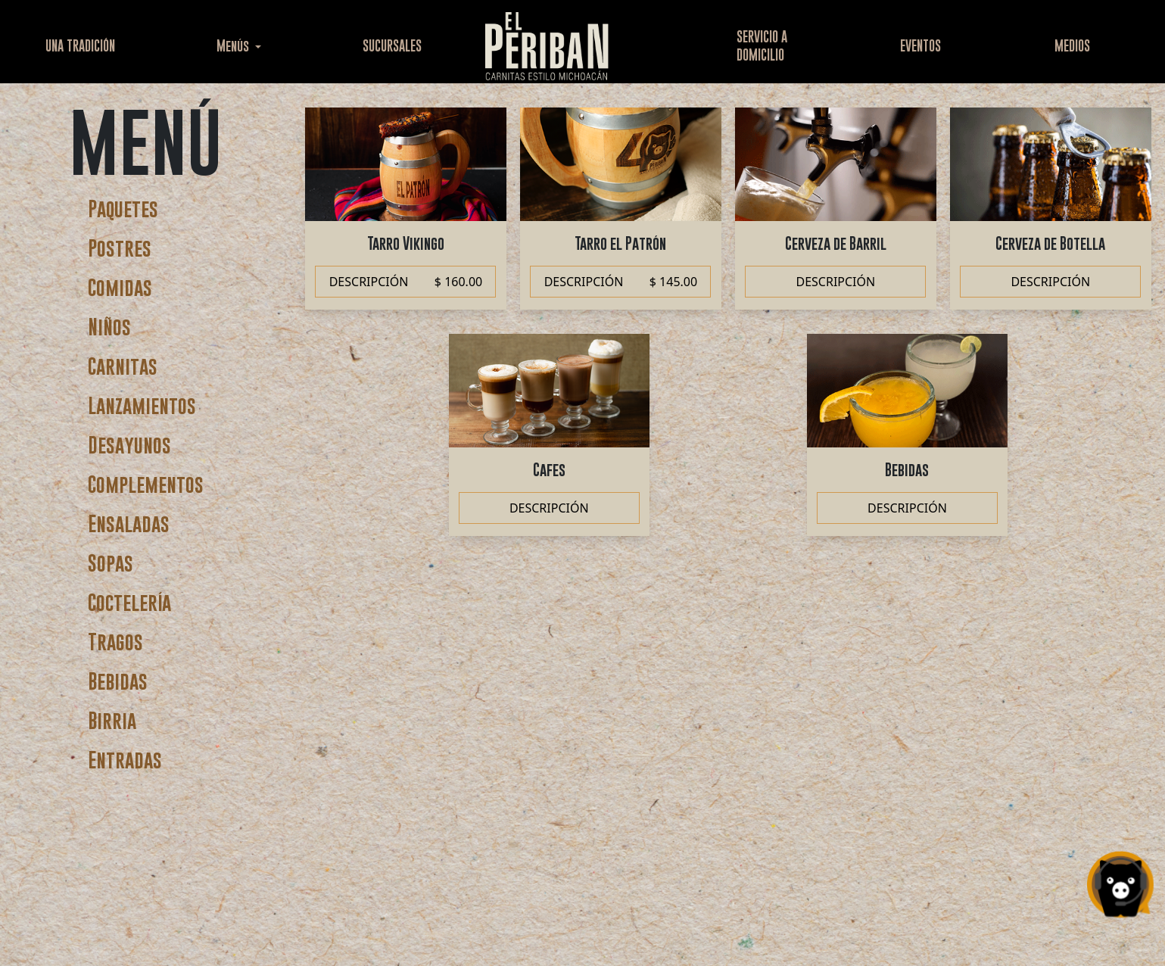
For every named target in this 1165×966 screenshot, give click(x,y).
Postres (119, 248)
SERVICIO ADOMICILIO (762, 46)
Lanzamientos (142, 405)
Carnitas (122, 366)
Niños (109, 326)
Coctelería (129, 602)
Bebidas (118, 681)
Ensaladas (129, 523)
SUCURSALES (392, 46)
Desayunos (129, 445)
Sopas (110, 563)
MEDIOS (1072, 46)
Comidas (120, 287)
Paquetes (123, 208)
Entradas (125, 759)
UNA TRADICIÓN (80, 46)
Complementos (146, 484)
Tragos (115, 641)
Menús (234, 46)
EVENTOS (920, 46)
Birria (112, 720)
